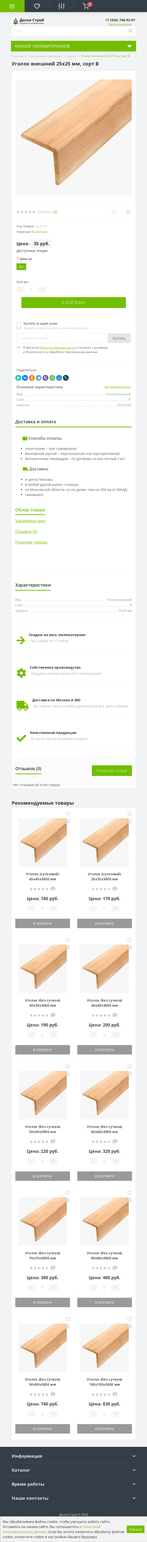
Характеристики (30, 521)
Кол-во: (23, 282)
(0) (55, 211)
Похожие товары (31, 542)
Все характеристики (118, 386)
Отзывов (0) (26, 531)
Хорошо (135, 1529)
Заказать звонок (120, 24)
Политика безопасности (57, 347)
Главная (17, 56)
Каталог (21, 1470)
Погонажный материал (45, 56)
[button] (120, 20)
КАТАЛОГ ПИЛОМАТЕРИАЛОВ (42, 46)
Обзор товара (30, 510)
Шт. (21, 267)
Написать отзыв (112, 770)
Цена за (24, 258)
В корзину (74, 302)
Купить (119, 338)
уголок (71, 56)
